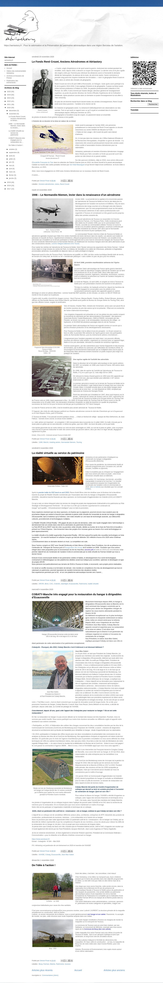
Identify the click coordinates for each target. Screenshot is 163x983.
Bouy (41, 964)
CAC (51, 584)
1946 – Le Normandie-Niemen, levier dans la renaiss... (17, 126)
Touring (79, 442)
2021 (9, 104)
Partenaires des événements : (12, 82)
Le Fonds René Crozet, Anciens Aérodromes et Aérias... (17, 118)
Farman (46, 964)
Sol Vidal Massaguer (77, 165)
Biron (47, 584)
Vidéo (88, 489)
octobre (12, 149)
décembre (13, 110)
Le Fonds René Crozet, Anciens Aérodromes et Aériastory (67, 61)
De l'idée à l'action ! (43, 865)
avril (10, 169)
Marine (52, 964)
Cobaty (47, 855)
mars (11, 172)
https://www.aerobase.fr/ (41, 839)
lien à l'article (95, 487)
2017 (9, 189)
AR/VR (41, 584)
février (11, 175)
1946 (41, 442)
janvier (11, 178)
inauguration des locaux (74, 547)
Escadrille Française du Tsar (42, 162)
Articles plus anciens (114, 970)
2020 (9, 108)
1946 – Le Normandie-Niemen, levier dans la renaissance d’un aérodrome (76, 194)
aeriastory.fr (8, 60)
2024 (9, 95)
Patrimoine (83, 584)
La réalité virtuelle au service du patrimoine (58, 453)
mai (10, 165)
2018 (9, 185)
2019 (9, 182)
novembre (13, 114)
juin (10, 162)
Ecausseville (73, 584)
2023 (9, 98)
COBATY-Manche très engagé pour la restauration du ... (17, 140)
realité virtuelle (93, 584)
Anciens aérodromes (46, 184)
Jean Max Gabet (68, 855)
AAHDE (41, 855)
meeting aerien (54, 442)
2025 (9, 92)
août (11, 156)
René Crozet (64, 184)
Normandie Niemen (68, 442)
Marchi (45, 442)
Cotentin (57, 584)
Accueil (78, 970)
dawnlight (64, 584)
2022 (9, 101)
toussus (68, 964)
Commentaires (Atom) (50, 975)
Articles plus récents (42, 970)
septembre (13, 152)
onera (57, 184)
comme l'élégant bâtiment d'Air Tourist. (65, 244)
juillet (11, 159)
